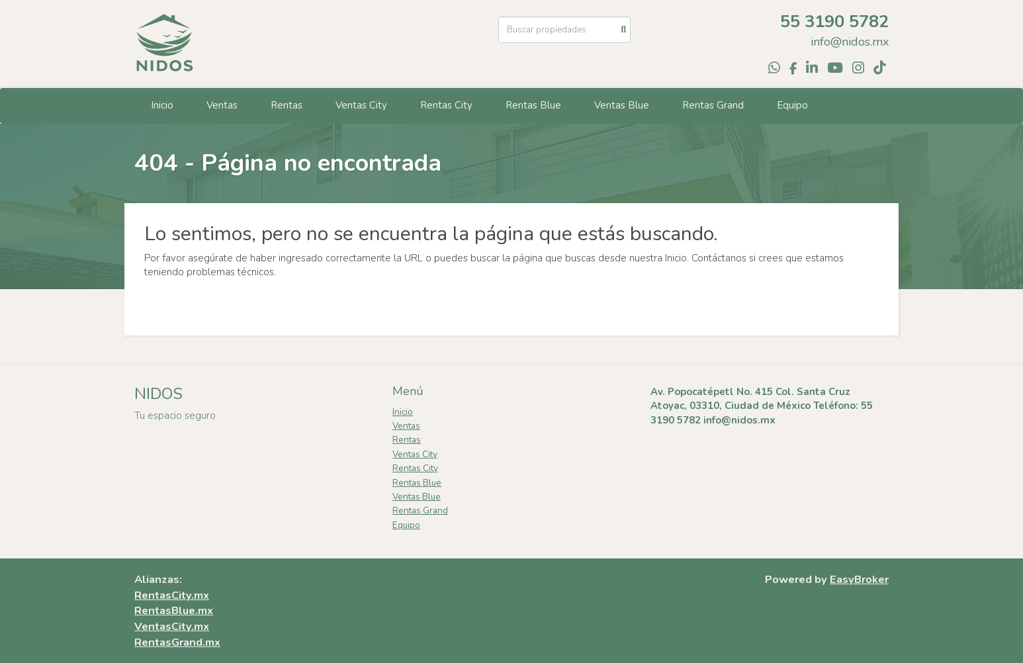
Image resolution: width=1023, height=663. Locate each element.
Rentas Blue (533, 105)
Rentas (286, 105)
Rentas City (446, 105)
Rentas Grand (713, 105)
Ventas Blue (621, 105)
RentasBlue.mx (173, 610)
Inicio (162, 105)
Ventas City (361, 105)
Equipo (792, 105)
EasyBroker (859, 579)
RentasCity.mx (171, 595)
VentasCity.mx (171, 626)
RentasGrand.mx (177, 642)
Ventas (222, 105)
